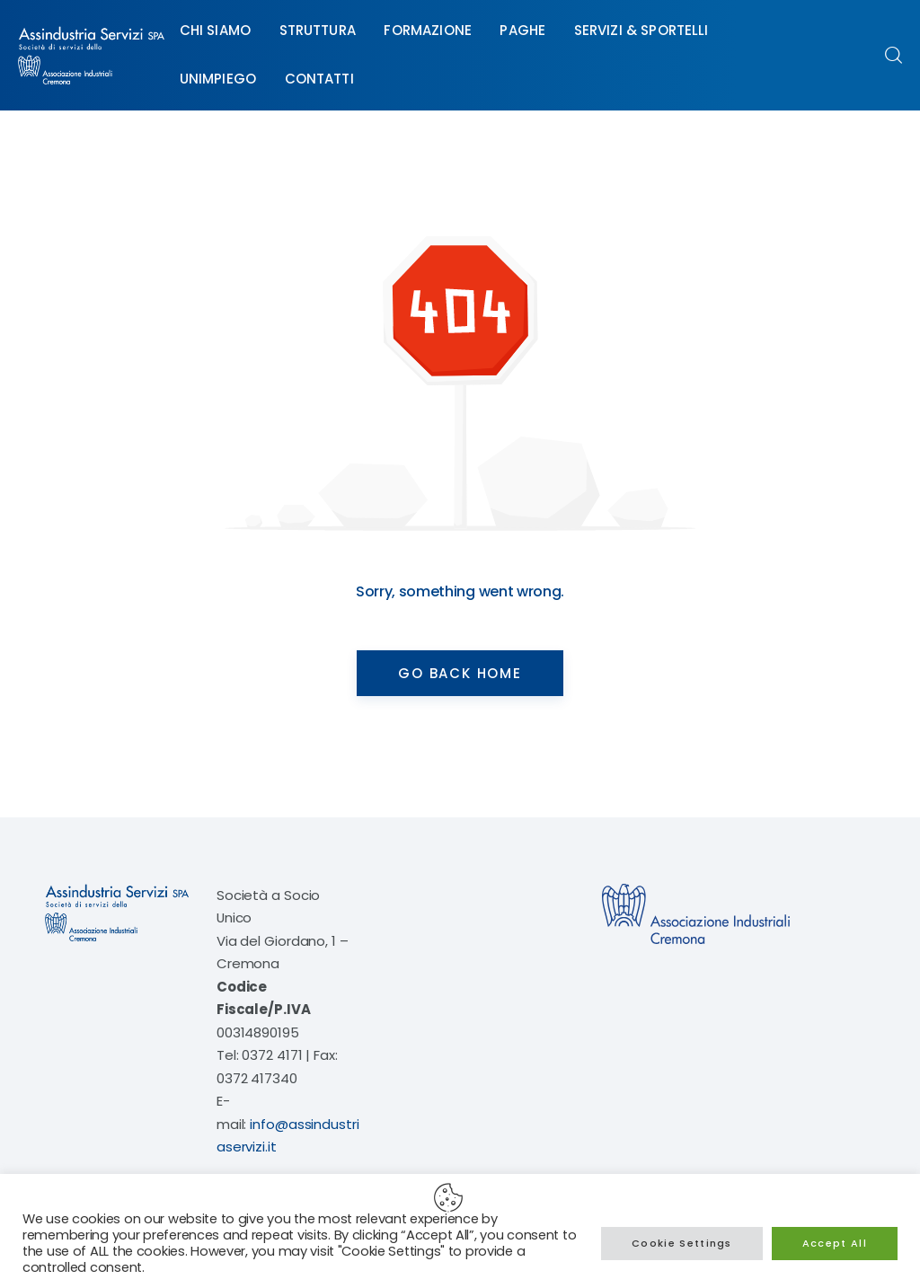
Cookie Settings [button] (682, 1243)
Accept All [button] (834, 1243)
